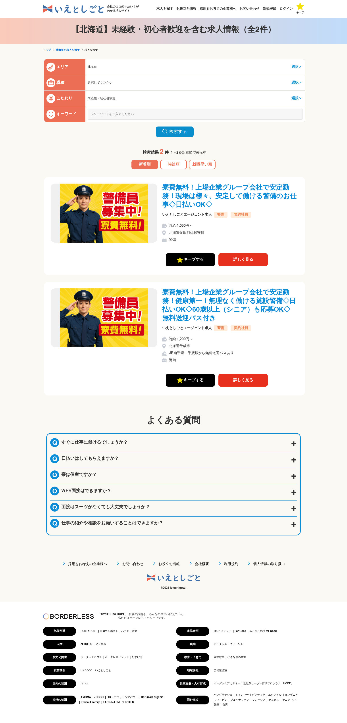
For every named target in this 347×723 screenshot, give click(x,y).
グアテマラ (258, 695)
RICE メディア (222, 631)
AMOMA (86, 697)
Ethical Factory (90, 702)
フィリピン (220, 700)
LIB (109, 697)
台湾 (225, 705)
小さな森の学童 (236, 657)
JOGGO (99, 697)
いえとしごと (103, 670)
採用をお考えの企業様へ (218, 8)
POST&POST (89, 631)
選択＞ (296, 67)
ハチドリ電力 (129, 631)
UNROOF (86, 670)
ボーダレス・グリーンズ (228, 644)
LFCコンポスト (109, 631)
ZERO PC (86, 644)
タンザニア (291, 695)
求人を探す (164, 8)
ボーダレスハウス (91, 657)
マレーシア (258, 700)
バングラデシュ (223, 695)
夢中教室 (219, 657)
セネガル (273, 700)
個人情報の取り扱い (269, 564)
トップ (47, 50)
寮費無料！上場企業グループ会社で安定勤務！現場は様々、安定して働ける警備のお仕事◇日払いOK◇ (229, 196)
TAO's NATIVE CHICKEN (118, 702)
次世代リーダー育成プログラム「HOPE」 (268, 683)
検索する (174, 131)
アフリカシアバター (126, 697)
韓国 (216, 705)
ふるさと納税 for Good (263, 631)
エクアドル (274, 695)
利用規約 (231, 564)
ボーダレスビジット (117, 657)
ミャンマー (242, 695)
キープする (190, 260)
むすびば (137, 657)
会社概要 (202, 564)
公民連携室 (220, 670)
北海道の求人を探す (68, 50)
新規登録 (269, 8)
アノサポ (100, 644)
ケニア (286, 700)
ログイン (286, 8)
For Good (240, 631)
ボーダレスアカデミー (227, 683)
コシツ (85, 683)
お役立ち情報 (186, 8)
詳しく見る (243, 260)
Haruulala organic (152, 697)
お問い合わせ (249, 8)
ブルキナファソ (239, 700)
